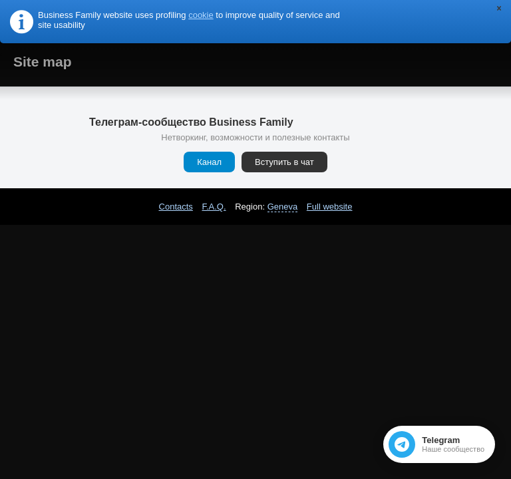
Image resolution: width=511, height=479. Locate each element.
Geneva (282, 207)
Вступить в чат (284, 162)
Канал (209, 162)
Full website (330, 207)
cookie (201, 15)
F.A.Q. (214, 207)
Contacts (176, 207)
